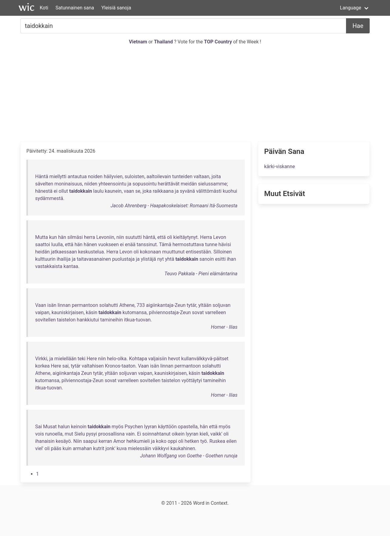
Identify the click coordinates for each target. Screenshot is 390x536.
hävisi (224, 244)
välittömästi (209, 191)
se (137, 191)
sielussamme (212, 184)
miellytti (57, 176)
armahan (82, 448)
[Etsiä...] (183, 25)
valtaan (202, 176)
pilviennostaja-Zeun (170, 312)
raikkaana (163, 191)
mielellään (65, 358)
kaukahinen (182, 448)
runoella (53, 434)
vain (130, 434)
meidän (189, 184)
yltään (204, 305)
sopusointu (144, 184)
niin (120, 237)
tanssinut (147, 244)
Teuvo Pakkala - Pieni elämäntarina (200, 273)
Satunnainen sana (74, 8)
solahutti (108, 305)
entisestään (198, 252)
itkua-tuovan (137, 320)
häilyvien (113, 176)
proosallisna (111, 434)
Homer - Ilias (224, 327)
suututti (133, 237)
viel (38, 448)
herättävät (169, 184)
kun (53, 237)
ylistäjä (148, 259)
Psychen (134, 426)
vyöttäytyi (191, 380)
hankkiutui (88, 320)
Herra (206, 237)
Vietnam (138, 42)
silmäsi (75, 237)
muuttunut (173, 252)
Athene (126, 305)
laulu (98, 191)
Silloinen (222, 252)
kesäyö (63, 441)
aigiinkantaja (66, 373)
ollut (63, 191)
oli (169, 237)
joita (216, 176)
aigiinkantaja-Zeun (165, 305)
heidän (42, 252)
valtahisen (93, 366)
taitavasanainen (94, 259)
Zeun (86, 373)
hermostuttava (188, 244)
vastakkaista (48, 266)
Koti (44, 8)
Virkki (41, 358)
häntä (149, 237)
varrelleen (215, 312)
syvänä (187, 191)
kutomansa (135, 312)
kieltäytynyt (185, 237)
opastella (188, 426)
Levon (219, 237)
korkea (42, 366)
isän (51, 305)
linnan (64, 305)
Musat (50, 426)
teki (82, 358)
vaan (129, 191)
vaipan (42, 312)
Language (350, 8)
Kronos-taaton (120, 366)
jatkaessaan (64, 252)
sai (65, 366)
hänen (90, 244)
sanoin (207, 259)
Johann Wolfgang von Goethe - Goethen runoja (188, 456)
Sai (38, 426)
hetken (192, 441)
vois (39, 434)
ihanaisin (45, 441)
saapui (90, 441)
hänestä (43, 191)
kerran (105, 441)
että (161, 237)
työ (203, 441)
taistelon (66, 320)
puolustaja (123, 259)
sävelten (44, 184)
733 (140, 305)
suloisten (134, 176)
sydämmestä (49, 198)
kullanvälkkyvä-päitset (205, 358)
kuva (121, 448)
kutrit (98, 448)
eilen (231, 441)
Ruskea (217, 441)
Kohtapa (138, 358)
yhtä (169, 259)
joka (147, 191)
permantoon (85, 305)
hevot (174, 358)
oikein (178, 434)
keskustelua (91, 252)
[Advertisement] (195, 93)
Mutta (41, 237)
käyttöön (167, 426)
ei (55, 191)
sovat (198, 312)
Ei (139, 434)
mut (69, 434)
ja (129, 184)
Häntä (41, 176)
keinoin (78, 426)
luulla (57, 244)
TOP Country (218, 42)
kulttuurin (45, 259)
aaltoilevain (158, 176)
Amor (119, 441)
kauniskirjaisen (68, 312)
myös (117, 426)
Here (92, 358)
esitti (220, 259)
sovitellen (45, 320)
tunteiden (182, 176)
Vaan (40, 305)
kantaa (71, 266)
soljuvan (221, 305)
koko (161, 441)
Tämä (165, 244)
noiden (95, 176)
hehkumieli (138, 441)
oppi (172, 441)
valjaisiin (157, 358)
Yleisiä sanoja (116, 8)
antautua (77, 176)
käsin (91, 312)
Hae (357, 25)
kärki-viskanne (279, 166)
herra (89, 237)
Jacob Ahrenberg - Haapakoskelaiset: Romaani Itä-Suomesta (174, 206)
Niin (77, 441)
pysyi (91, 434)
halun (64, 426)
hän (62, 237)
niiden (90, 184)
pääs (56, 448)
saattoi (42, 244)
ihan (231, 259)
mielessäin (139, 448)
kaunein (113, 191)
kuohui (230, 191)
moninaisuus (68, 184)
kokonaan (150, 252)
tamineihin (111, 320)
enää (130, 244)
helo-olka (117, 358)
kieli (204, 434)
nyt (160, 259)
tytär (191, 305)
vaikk (215, 434)
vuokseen (108, 244)
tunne (211, 244)
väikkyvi (160, 448)
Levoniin (105, 237)
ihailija (64, 259)
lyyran (150, 426)
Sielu (79, 434)
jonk (110, 448)
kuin (67, 448)
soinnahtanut (156, 434)
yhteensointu (112, 184)
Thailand (164, 42)
